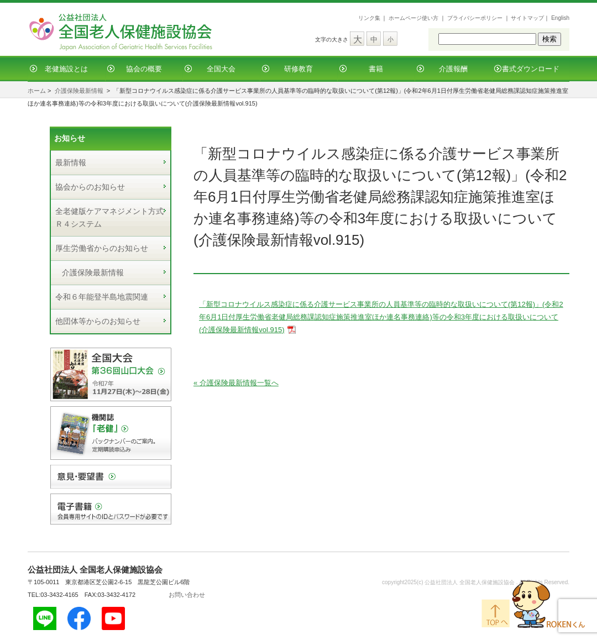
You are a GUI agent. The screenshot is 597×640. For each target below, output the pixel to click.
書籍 (376, 69)
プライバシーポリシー (474, 18)
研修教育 (298, 69)
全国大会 (221, 69)
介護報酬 (453, 69)
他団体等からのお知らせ (97, 321)
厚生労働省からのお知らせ (101, 248)
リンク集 (369, 18)
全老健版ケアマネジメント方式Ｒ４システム (109, 217)
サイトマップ (527, 18)
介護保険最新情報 (79, 90)
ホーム (37, 90)
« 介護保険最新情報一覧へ (236, 383)
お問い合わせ (187, 594)
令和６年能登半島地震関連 (101, 296)
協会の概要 (144, 69)
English (560, 18)
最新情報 (70, 162)
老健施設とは (66, 69)
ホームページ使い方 (413, 18)
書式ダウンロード (530, 69)
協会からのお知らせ (90, 186)
